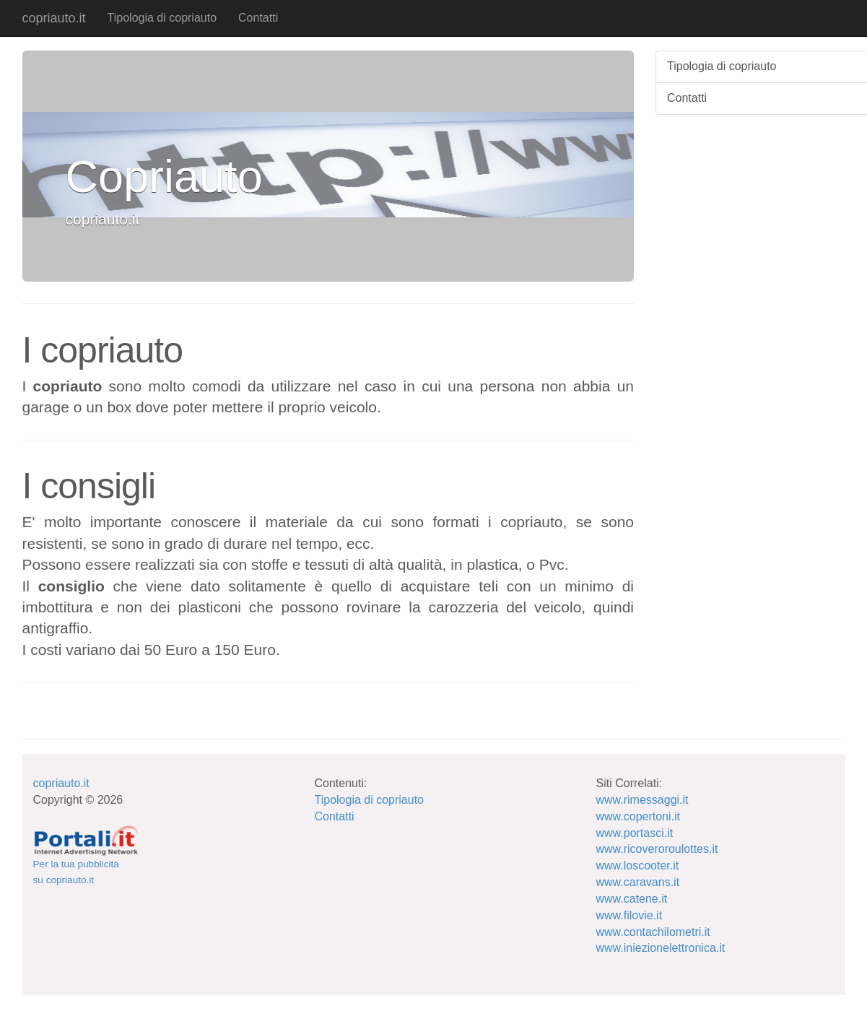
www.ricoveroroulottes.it (657, 849)
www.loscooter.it (637, 865)
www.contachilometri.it (653, 932)
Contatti (258, 18)
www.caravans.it (638, 882)
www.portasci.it (635, 833)
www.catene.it (632, 899)
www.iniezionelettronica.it (661, 948)
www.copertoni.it (638, 816)
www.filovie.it (629, 915)
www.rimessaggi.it (642, 800)
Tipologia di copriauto (162, 18)
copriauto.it (54, 18)
